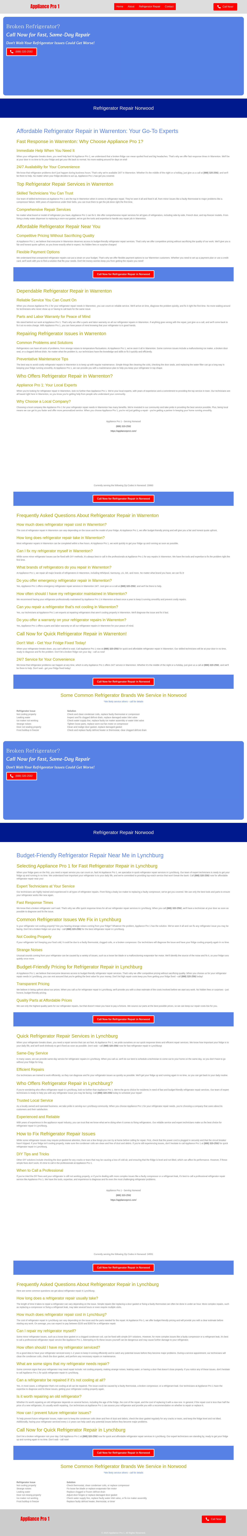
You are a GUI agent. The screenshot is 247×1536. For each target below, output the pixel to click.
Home (119, 6)
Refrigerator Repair (149, 6)
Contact (169, 6)
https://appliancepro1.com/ (123, 431)
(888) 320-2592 (210, 172)
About (131, 6)
